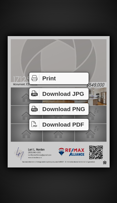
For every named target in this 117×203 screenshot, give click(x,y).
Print (42, 78)
